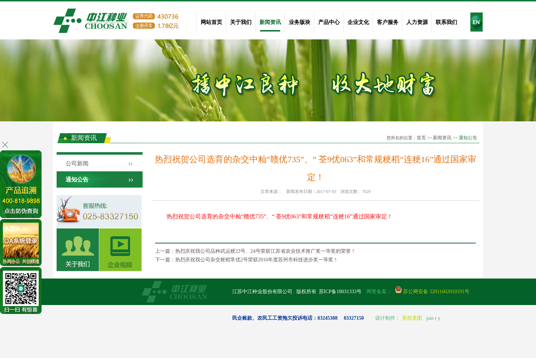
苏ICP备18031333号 (340, 291)
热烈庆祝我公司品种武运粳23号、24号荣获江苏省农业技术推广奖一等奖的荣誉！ (265, 251)
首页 (421, 137)
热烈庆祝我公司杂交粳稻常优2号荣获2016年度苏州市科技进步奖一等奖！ (256, 259)
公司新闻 (77, 163)
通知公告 (468, 137)
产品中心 (329, 22)
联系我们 (446, 22)
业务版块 (299, 22)
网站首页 (211, 22)
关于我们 (241, 22)
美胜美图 (412, 318)
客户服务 (387, 22)
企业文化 (358, 22)
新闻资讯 (270, 22)
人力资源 (417, 22)
